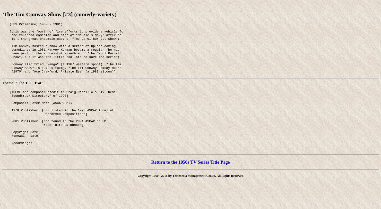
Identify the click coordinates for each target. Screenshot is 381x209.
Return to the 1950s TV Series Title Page (190, 183)
